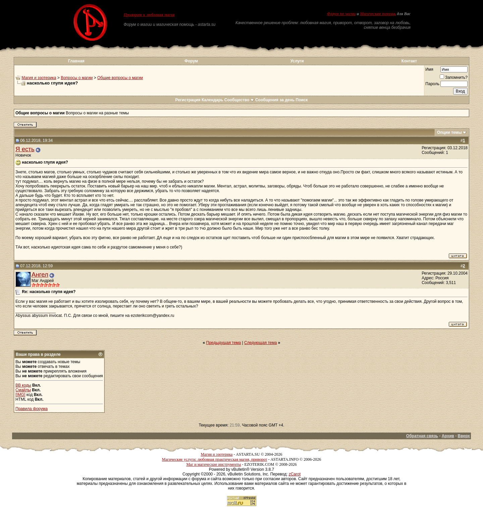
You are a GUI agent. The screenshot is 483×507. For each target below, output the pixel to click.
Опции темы (449, 132)
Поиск (302, 100)
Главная (76, 61)
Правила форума (31, 408)
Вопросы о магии (77, 77)
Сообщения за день (274, 100)
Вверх (464, 436)
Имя (429, 69)
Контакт (409, 61)
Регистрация (187, 100)
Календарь (212, 100)
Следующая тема (260, 342)
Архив (448, 436)
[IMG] (20, 394)
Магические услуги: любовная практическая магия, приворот (214, 459)
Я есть (25, 149)
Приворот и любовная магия (149, 14)
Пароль (432, 83)
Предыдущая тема (223, 342)
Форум (191, 61)
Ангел (40, 274)
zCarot (295, 474)
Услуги (297, 61)
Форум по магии (341, 13)
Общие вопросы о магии (120, 77)
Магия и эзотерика (38, 77)
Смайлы (23, 390)
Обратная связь (422, 436)
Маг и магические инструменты (213, 464)
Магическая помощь (378, 13)
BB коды (23, 385)
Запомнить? (454, 77)
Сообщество (239, 100)
